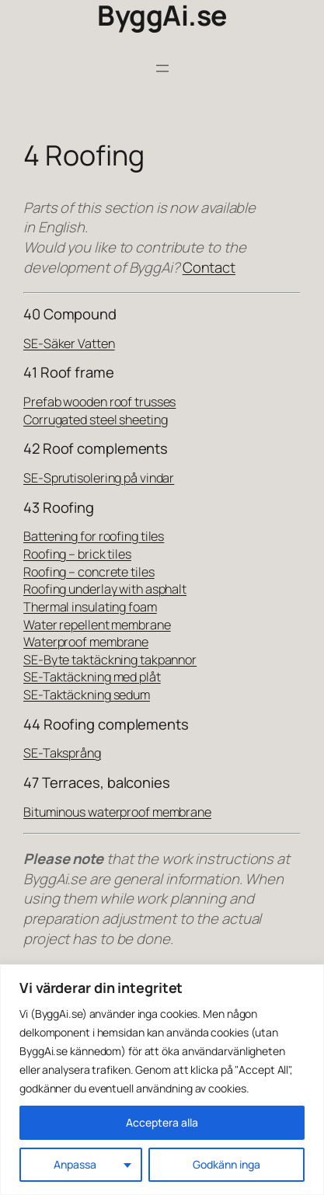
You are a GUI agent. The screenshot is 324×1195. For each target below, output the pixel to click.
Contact (209, 267)
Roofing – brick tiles (77, 554)
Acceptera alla (162, 1122)
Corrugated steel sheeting (95, 419)
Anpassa (75, 1164)
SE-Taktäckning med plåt (92, 676)
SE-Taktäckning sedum (86, 694)
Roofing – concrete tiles (89, 571)
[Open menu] (162, 68)
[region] (162, 1079)
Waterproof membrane (85, 641)
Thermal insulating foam (90, 606)
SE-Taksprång (62, 752)
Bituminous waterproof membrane (117, 811)
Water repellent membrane (97, 624)
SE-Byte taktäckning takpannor (110, 659)
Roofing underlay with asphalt (104, 589)
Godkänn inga (226, 1164)
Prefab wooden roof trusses (99, 401)
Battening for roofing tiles (93, 536)
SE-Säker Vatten (69, 343)
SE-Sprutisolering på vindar (98, 477)
